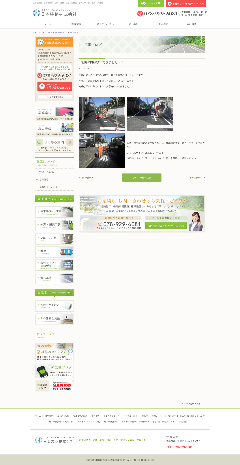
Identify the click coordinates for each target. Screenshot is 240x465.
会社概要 (193, 24)
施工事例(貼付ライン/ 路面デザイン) (138, 421)
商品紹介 (183, 421)
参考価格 (44, 179)
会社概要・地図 (130, 416)
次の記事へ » (197, 177)
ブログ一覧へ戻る (142, 177)
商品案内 (164, 24)
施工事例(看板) (110, 421)
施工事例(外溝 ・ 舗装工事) (61, 421)
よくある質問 (63, 416)
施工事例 (135, 24)
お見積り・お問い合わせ (153, 416)
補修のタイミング (48, 187)
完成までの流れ (47, 172)
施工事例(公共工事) (166, 421)
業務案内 (76, 24)
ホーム (47, 24)
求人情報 (172, 416)
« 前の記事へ (86, 177)
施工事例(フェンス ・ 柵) (89, 421)
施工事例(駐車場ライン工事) (192, 416)
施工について (105, 24)
